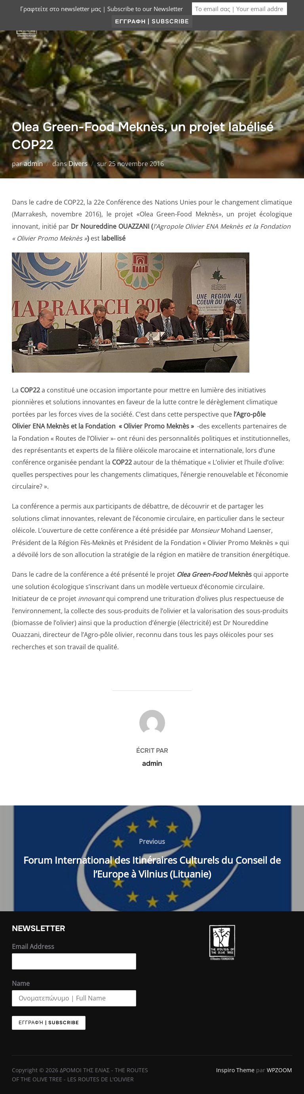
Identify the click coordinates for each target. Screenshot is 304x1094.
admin (33, 163)
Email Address (33, 946)
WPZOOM (279, 1070)
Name (21, 983)
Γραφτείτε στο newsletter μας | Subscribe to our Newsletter (101, 9)
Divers (77, 163)
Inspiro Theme (235, 1070)
